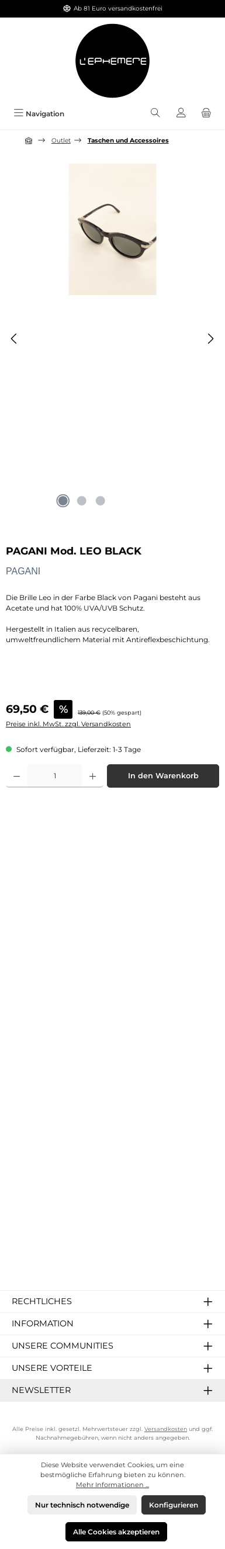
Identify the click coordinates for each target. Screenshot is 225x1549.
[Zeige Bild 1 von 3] (63, 500)
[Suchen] (155, 113)
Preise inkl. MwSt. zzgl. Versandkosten (68, 724)
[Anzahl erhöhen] (92, 776)
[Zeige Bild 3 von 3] (100, 500)
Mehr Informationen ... (112, 1485)
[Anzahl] (54, 776)
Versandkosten (165, 1429)
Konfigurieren (173, 1505)
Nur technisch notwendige (82, 1505)
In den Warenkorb (163, 775)
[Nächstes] (210, 339)
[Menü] (39, 113)
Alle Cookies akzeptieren (116, 1531)
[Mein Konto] (181, 113)
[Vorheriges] (14, 339)
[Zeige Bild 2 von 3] (81, 500)
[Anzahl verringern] (16, 776)
